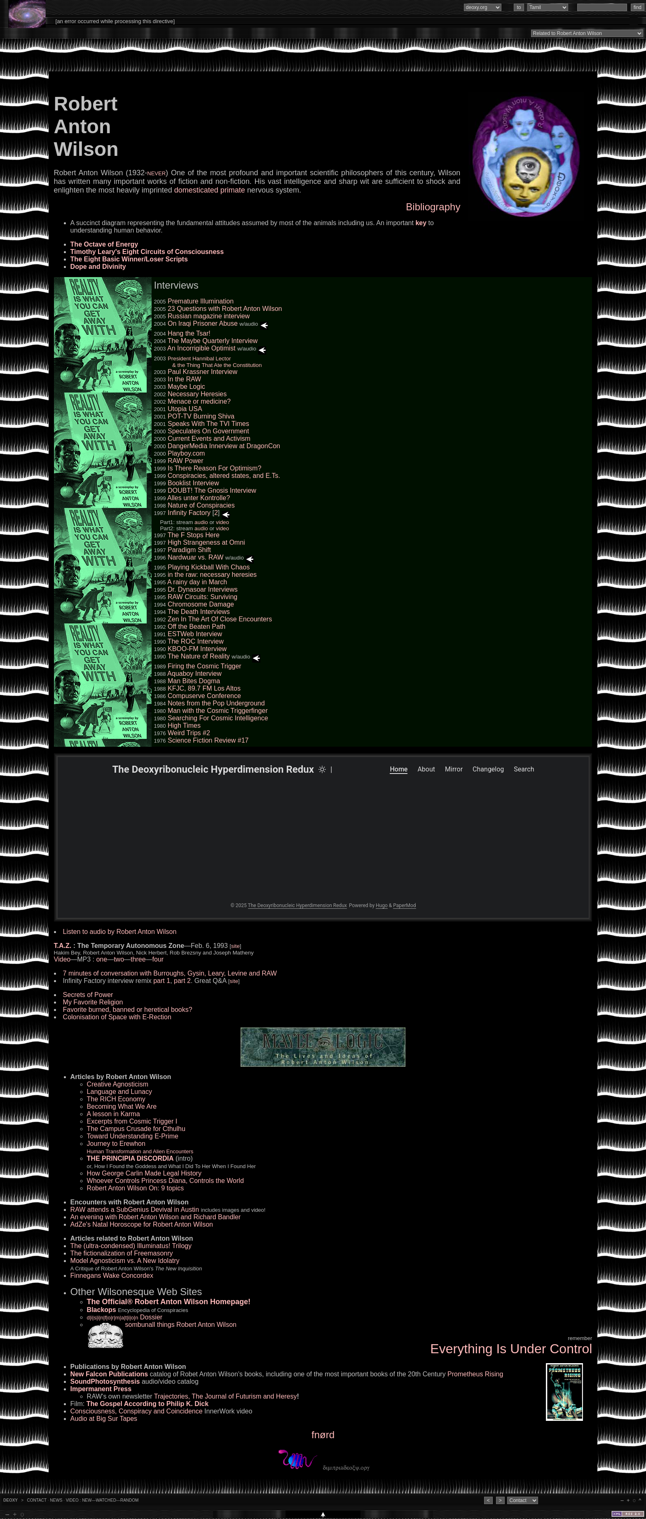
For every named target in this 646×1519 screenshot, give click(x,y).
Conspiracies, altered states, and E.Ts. (224, 475)
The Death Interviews (199, 611)
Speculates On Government (208, 431)
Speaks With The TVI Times (208, 423)
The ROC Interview (196, 641)
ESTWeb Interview (195, 633)
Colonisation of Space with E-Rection (117, 1017)
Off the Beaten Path (196, 626)
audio (201, 522)
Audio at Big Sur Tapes (103, 1418)
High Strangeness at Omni (206, 542)
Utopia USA (185, 408)
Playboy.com (186, 453)
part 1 (161, 980)
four (158, 959)
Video (62, 959)
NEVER (156, 173)
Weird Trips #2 (189, 732)
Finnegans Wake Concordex (111, 1275)
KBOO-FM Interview (197, 648)
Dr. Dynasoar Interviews (203, 589)
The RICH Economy (116, 1099)
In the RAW (184, 379)
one (101, 959)
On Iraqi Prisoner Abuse (203, 323)
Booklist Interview (193, 483)
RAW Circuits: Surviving (202, 596)
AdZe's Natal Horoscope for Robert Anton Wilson (141, 1224)
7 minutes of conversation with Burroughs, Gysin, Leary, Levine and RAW (170, 973)
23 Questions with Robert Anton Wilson (225, 308)
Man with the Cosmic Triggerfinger (218, 710)
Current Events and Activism (209, 438)
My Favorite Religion (93, 1002)
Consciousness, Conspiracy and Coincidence (136, 1411)
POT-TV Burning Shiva (201, 416)
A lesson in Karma (113, 1113)
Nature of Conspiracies (201, 505)
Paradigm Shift (189, 549)
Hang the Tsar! (189, 333)
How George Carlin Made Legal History (144, 1173)
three (138, 959)
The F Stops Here (194, 534)
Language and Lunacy (119, 1091)
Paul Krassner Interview (202, 371)
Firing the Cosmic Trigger (204, 666)
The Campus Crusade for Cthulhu (136, 1128)
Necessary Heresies (197, 393)
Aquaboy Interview (194, 673)
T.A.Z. (63, 945)
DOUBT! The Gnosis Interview (212, 490)
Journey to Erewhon (140, 1147)
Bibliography (433, 206)
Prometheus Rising (475, 1374)
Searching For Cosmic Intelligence (218, 718)
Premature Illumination (201, 301)
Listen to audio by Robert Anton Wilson (120, 931)
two (119, 959)
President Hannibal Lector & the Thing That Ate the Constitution (208, 361)
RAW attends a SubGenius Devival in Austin (134, 1209)
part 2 (182, 980)
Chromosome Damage (201, 604)
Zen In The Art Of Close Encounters (220, 619)
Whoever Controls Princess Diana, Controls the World (165, 1180)
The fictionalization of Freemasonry (121, 1253)
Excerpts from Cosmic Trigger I (132, 1121)
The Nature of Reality (199, 656)
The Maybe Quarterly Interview (213, 340)
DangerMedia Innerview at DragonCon (224, 445)
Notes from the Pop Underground (216, 703)
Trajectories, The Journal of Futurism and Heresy (225, 1396)
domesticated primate (209, 190)
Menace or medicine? (199, 401)
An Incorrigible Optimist (201, 348)
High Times (184, 725)
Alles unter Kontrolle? (198, 497)
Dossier (125, 1317)
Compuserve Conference (204, 695)
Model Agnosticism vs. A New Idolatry (125, 1260)
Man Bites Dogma (194, 680)
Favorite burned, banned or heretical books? (127, 1009)
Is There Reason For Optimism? (214, 468)
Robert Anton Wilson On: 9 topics (135, 1188)
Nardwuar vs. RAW (195, 557)
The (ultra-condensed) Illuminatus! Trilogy (131, 1245)
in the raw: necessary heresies (212, 574)
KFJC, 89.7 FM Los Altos (204, 688)
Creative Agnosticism (117, 1084)
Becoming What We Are (122, 1106)
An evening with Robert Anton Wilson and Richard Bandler (155, 1216)
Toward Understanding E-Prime (132, 1136)
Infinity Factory (189, 512)
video (222, 522)
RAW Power (186, 460)
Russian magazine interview (209, 316)
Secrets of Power (88, 994)
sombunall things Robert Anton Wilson (180, 1324)
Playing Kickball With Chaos (209, 567)
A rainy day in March (197, 581)
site (235, 946)
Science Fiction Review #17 (208, 740)
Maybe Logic (186, 386)
